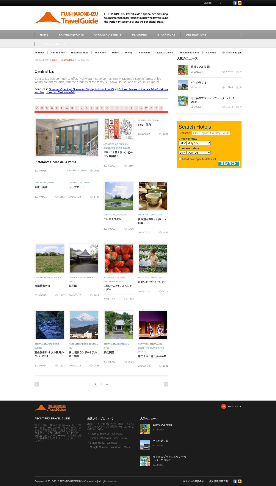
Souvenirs (145, 52)
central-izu (73, 171)
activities (109, 144)
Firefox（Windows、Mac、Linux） (110, 438)
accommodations (78, 344)
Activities (211, 52)
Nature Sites (58, 52)
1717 (165, 291)
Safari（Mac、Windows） (105, 442)
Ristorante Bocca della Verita (55, 162)
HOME (44, 34)
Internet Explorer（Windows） (107, 433)
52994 (229, 71)
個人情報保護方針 (218, 481)
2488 (96, 365)
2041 (96, 170)
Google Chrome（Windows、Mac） (110, 447)
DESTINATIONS (196, 34)
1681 (165, 134)
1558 (62, 196)
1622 (62, 365)
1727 (96, 196)
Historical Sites (79, 52)
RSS (240, 3)
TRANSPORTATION (53, 43)
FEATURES (139, 34)
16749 (229, 87)
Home (53, 60)
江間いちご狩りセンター (152, 282)
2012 (96, 295)
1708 (131, 228)
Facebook (235, 3)
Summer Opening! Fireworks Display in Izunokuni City (82, 89)
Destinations (67, 60)
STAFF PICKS (166, 34)
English (208, 3)
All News (39, 52)
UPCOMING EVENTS (108, 34)
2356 (131, 165)
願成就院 (109, 352)
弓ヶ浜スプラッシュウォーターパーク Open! (169, 458)
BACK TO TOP (235, 406)
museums (122, 215)
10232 (229, 107)
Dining (128, 52)
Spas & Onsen (165, 52)
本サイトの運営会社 (193, 481)
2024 (131, 362)
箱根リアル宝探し (201, 66)
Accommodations (189, 52)
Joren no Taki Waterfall (60, 92)
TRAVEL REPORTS (71, 34)
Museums (100, 52)
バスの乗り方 (198, 82)
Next (166, 384)
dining (84, 171)
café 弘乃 (144, 124)
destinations (145, 348)
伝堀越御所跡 (42, 285)
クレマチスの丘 (113, 219)
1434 (131, 299)
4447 (165, 232)
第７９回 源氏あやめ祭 (152, 356)
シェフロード (77, 187)
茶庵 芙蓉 (40, 187)
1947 (62, 295)
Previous (36, 384)
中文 (219, 3)
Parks (115, 52)
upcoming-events (121, 148)
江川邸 (73, 285)
